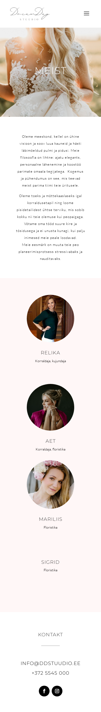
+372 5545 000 (50, 673)
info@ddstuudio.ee (51, 663)
